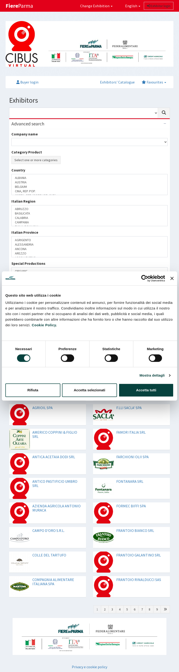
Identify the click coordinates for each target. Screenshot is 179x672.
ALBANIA (89, 178)
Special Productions (28, 263)
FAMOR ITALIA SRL (131, 432)
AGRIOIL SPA (42, 407)
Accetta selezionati (89, 390)
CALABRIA (89, 218)
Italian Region (23, 201)
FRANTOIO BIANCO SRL (135, 530)
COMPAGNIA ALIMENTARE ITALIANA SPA (53, 581)
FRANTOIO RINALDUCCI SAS (138, 579)
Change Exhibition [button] (96, 6)
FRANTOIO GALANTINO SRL (138, 555)
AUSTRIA (89, 182)
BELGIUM (89, 187)
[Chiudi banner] (172, 278)
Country (18, 170)
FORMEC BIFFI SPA (131, 506)
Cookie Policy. (44, 325)
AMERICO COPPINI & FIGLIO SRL (54, 434)
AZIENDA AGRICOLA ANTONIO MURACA (56, 508)
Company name (24, 134)
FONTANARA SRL (129, 481)
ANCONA (89, 249)
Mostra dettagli (152, 375)
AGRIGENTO (89, 240)
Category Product (26, 152)
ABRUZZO (89, 209)
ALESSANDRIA (89, 244)
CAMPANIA (89, 222)
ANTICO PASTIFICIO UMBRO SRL (54, 483)
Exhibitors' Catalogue (117, 82)
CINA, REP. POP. (89, 191)
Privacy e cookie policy (89, 667)
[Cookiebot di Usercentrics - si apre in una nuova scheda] (144, 278)
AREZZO (89, 253)
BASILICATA (89, 213)
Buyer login (27, 82)
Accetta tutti (146, 390)
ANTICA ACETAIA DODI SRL (53, 456)
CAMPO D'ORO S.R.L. (48, 530)
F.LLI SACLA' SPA (129, 407)
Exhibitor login (158, 6)
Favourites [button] (154, 82)
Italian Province (24, 232)
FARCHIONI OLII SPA (132, 456)
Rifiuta (32, 390)
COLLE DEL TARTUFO (49, 555)
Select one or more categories (36, 160)
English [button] (130, 6)
